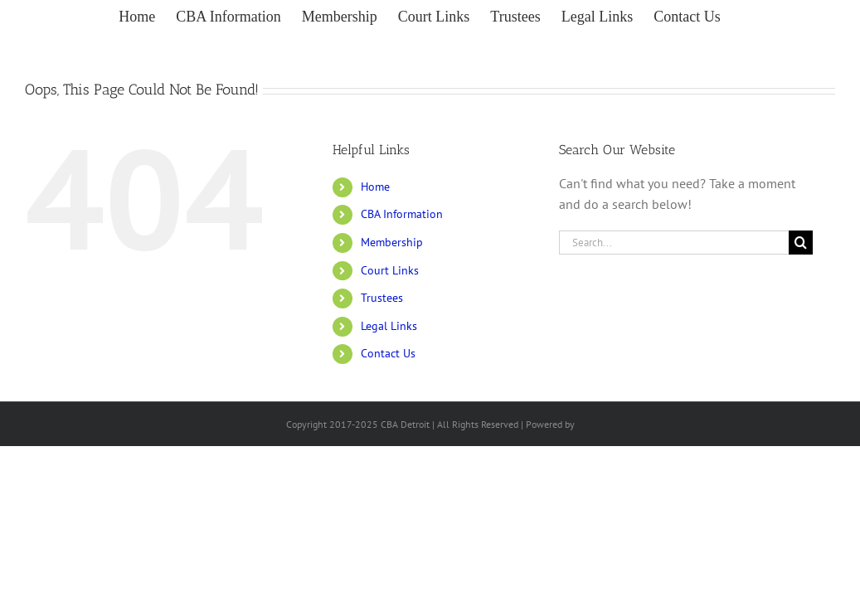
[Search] (801, 243)
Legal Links (389, 325)
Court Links (390, 270)
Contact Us (388, 353)
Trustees (382, 297)
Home (375, 186)
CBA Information (402, 213)
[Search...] (674, 243)
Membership (392, 242)
